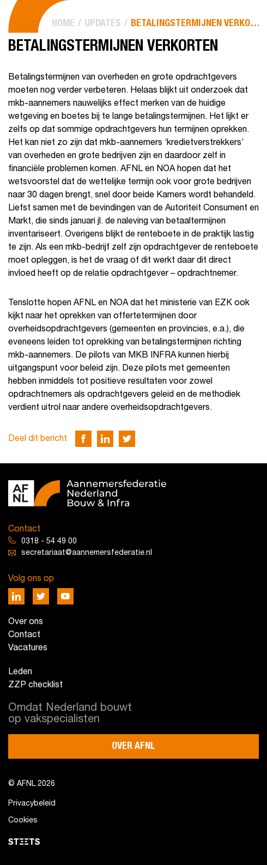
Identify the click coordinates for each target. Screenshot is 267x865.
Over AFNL (133, 746)
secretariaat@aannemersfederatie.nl (86, 552)
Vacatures (27, 648)
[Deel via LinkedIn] (105, 439)
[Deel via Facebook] (83, 439)
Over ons (25, 622)
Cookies (23, 820)
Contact (24, 635)
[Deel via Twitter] (127, 439)
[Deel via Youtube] (65, 596)
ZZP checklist (35, 685)
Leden (20, 672)
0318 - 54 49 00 (49, 541)
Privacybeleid (32, 803)
